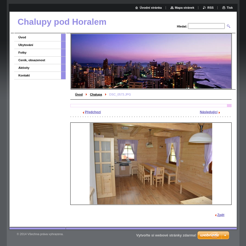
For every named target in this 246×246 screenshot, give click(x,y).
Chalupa (96, 94)
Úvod (79, 94)
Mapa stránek (185, 7)
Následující (209, 112)
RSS (210, 7)
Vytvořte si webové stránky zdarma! (166, 235)
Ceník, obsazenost (32, 60)
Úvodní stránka (151, 7)
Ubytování (26, 45)
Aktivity (24, 67)
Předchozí (93, 112)
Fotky (23, 52)
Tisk (230, 7)
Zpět (220, 215)
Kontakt (24, 75)
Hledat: (182, 26)
